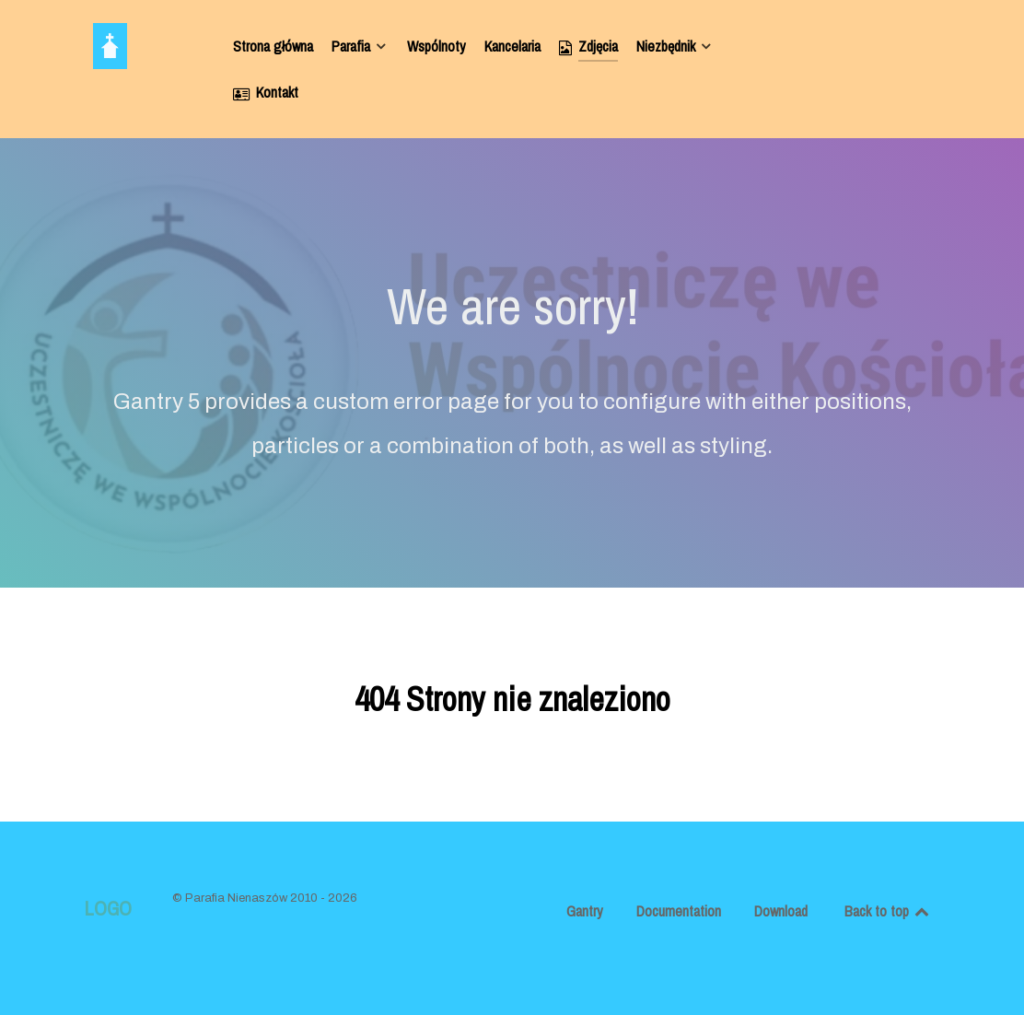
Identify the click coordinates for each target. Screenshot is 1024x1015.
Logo (108, 908)
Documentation (678, 911)
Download (781, 911)
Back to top (888, 911)
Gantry (584, 911)
